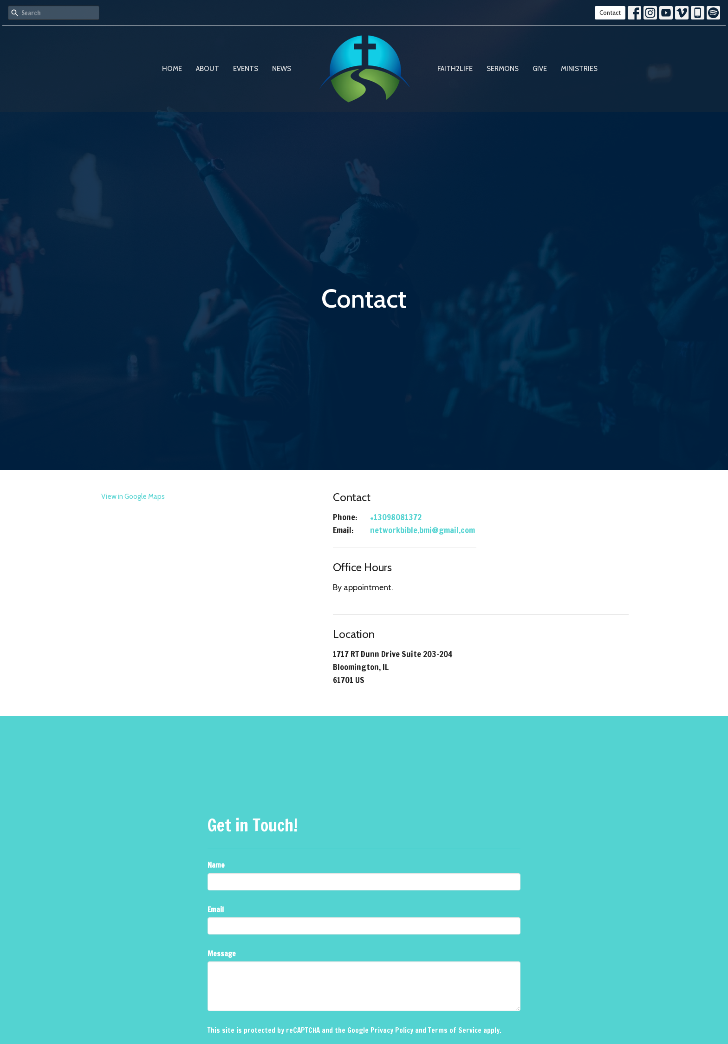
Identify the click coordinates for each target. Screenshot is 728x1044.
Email (216, 910)
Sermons (503, 68)
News (281, 68)
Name (216, 865)
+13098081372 (396, 517)
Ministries (579, 68)
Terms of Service (454, 1030)
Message (222, 954)
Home (172, 68)
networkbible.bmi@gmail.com (422, 530)
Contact (610, 12)
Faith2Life (455, 68)
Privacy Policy (391, 1030)
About (207, 68)
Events (245, 68)
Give (540, 68)
